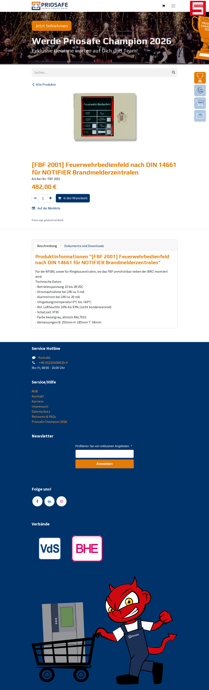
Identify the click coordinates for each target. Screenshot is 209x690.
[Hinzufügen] (50, 198)
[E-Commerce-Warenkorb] (164, 6)
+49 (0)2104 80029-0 (53, 362)
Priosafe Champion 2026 (49, 421)
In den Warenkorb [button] (72, 198)
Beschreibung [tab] (47, 246)
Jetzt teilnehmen (51, 25)
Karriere (38, 401)
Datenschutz (41, 411)
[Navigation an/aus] (173, 6)
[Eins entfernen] (35, 198)
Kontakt (44, 357)
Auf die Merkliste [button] (46, 208)
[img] (200, 78)
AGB (35, 391)
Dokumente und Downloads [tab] (84, 246)
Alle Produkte (44, 84)
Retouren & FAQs (44, 416)
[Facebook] (37, 501)
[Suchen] (174, 72)
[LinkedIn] (49, 501)
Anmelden (104, 464)
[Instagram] (61, 501)
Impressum (40, 406)
